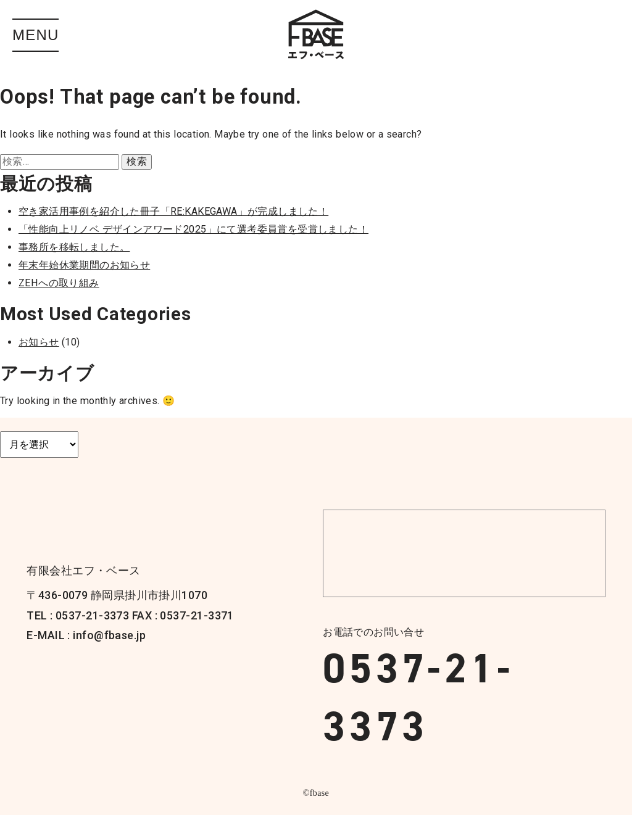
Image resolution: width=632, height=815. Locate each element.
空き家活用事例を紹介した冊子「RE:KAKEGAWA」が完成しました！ (173, 211)
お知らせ (39, 342)
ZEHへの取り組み (59, 283)
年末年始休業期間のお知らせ (84, 265)
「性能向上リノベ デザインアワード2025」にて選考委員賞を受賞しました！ (193, 229)
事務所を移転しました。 (74, 247)
